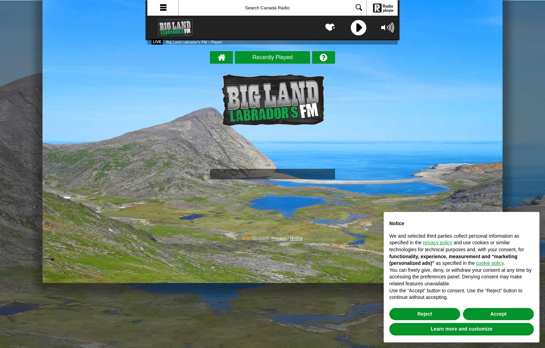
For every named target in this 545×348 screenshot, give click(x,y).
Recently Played (272, 57)
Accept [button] (498, 314)
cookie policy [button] (490, 263)
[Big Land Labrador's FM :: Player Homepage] (221, 57)
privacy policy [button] (437, 242)
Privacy (278, 238)
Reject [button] (424, 314)
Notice (296, 238)
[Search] (272, 8)
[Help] (323, 57)
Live (157, 42)
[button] (163, 8)
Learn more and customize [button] (461, 329)
